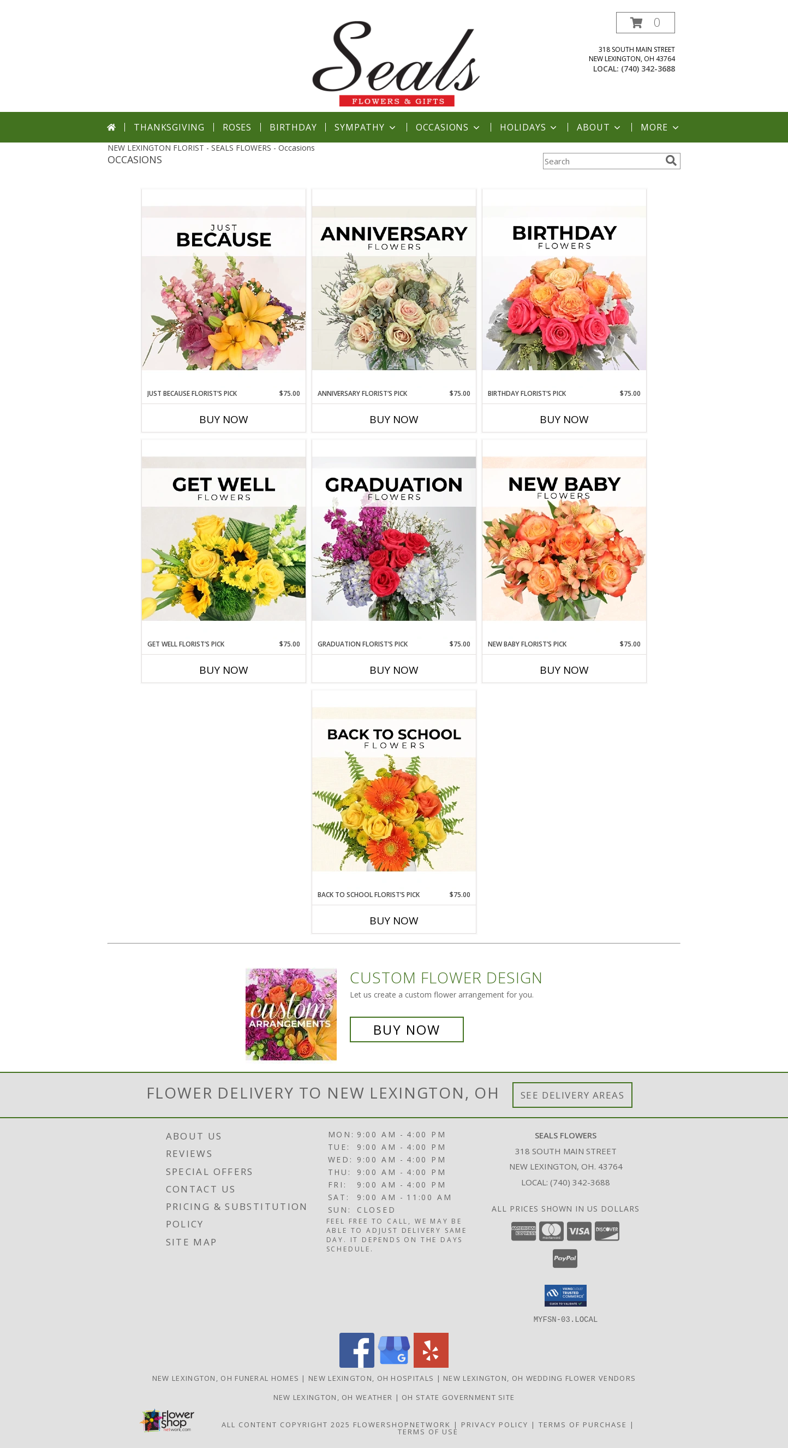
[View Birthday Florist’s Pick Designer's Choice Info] (564, 288)
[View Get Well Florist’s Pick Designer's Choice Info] (224, 539)
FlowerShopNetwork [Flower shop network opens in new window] (402, 1424)
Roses (237, 127)
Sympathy (366, 127)
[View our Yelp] (431, 1364)
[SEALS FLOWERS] (395, 62)
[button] (645, 22)
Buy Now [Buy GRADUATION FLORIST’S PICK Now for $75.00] (394, 670)
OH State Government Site (458, 1397)
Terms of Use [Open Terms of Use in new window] (428, 1431)
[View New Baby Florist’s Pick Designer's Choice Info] (564, 539)
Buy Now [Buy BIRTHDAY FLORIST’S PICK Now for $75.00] (564, 419)
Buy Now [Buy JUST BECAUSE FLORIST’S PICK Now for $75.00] (223, 419)
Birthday (293, 127)
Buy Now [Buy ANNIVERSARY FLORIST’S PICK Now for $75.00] (394, 419)
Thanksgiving (169, 127)
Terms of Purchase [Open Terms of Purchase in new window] (583, 1424)
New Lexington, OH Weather (333, 1397)
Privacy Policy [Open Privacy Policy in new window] (494, 1424)
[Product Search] (602, 161)
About (600, 127)
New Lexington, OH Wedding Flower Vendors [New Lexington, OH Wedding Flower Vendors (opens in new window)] (539, 1377)
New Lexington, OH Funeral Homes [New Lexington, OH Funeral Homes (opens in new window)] (225, 1377)
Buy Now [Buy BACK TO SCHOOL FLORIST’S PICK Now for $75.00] (394, 920)
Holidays (529, 127)
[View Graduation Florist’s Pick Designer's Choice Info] (394, 539)
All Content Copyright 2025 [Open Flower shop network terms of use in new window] (286, 1424)
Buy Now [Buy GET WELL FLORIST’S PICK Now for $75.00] (223, 670)
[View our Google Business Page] (394, 1364)
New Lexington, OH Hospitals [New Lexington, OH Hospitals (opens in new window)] (371, 1377)
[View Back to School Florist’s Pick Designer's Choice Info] (394, 790)
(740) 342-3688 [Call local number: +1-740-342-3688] (648, 68)
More (660, 127)
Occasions (449, 127)
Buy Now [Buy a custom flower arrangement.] (406, 1029)
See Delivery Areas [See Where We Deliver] (573, 1095)
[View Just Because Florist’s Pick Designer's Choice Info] (224, 288)
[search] (671, 161)
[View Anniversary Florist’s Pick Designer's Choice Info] (394, 288)
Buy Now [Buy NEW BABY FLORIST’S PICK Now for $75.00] (564, 670)
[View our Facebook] (356, 1364)
